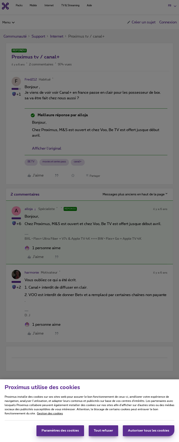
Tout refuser (103, 432)
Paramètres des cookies (60, 432)
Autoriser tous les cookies (148, 432)
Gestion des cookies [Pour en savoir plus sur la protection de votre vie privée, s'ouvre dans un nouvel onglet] (50, 415)
